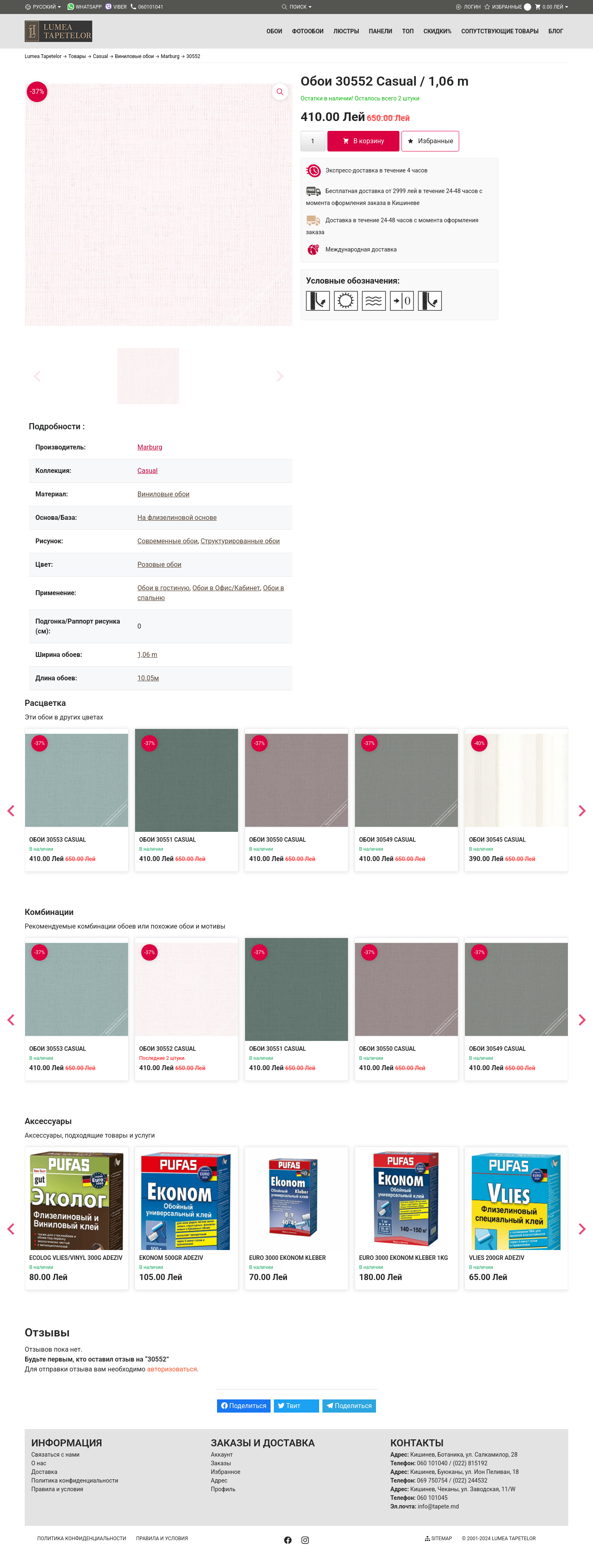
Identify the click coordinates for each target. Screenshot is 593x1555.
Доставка (44, 1472)
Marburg (150, 447)
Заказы (221, 1463)
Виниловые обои (163, 494)
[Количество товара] (313, 141)
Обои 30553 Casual (57, 839)
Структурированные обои (240, 541)
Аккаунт (222, 1454)
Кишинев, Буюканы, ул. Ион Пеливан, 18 (464, 1472)
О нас (38, 1463)
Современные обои (168, 541)
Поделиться (243, 1406)
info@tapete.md (438, 1506)
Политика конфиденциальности (74, 1480)
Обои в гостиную (163, 588)
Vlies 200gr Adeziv (496, 1258)
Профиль (223, 1489)
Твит (289, 1406)
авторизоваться (172, 1369)
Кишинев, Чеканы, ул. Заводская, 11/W (462, 1489)
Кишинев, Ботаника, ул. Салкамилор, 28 (464, 1454)
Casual (148, 471)
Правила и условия (57, 1489)
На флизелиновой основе (177, 517)
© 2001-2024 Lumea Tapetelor (499, 1538)
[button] (148, 376)
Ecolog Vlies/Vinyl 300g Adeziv (75, 1258)
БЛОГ (556, 31)
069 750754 (432, 1480)
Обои (274, 31)
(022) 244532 (470, 1480)
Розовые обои (160, 564)
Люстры (346, 31)
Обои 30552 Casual (167, 1048)
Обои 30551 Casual (167, 839)
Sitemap (438, 1538)
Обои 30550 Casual (277, 839)
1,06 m (147, 655)
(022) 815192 (470, 1463)
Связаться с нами (55, 1454)
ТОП (408, 31)
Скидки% (438, 31)
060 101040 (432, 1463)
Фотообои (308, 31)
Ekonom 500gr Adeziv (171, 1258)
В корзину (363, 141)
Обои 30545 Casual (497, 839)
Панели (380, 31)
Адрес (219, 1480)
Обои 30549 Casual (387, 839)
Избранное (225, 1472)
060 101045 (432, 1497)
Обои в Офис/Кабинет (226, 588)
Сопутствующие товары (500, 31)
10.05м (148, 678)
